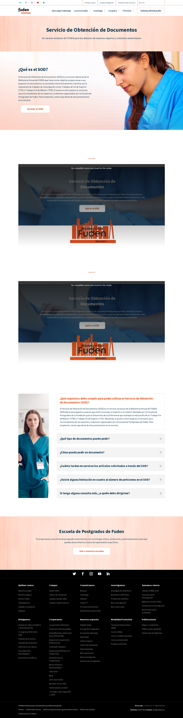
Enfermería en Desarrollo (90, 611)
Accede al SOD (35, 109)
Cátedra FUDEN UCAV (150, 590)
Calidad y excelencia (26, 607)
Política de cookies (87, 710)
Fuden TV (84, 603)
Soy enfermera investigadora (24, 652)
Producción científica (119, 599)
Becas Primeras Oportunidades (55, 666)
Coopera (112, 10)
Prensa (21, 710)
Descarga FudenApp (61, 10)
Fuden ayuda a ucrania (58, 687)
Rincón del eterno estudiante (149, 611)
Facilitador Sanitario (57, 647)
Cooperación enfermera (59, 625)
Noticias (83, 590)
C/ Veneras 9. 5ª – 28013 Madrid (154, 706)
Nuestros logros (25, 595)
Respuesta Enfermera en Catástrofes (59, 652)
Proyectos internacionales (60, 629)
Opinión (83, 599)
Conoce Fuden (81, 10)
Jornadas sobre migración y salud (60, 693)
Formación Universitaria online (120, 626)
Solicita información (151, 10)
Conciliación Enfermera (27, 643)
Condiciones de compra (27, 714)
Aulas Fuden (54, 590)
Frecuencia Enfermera (89, 607)
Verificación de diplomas (90, 661)
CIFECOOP (53, 671)
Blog (51, 675)
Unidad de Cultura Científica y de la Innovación (29, 626)
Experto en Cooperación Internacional (59, 641)
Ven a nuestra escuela (91, 551)
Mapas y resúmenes (150, 625)
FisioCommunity (86, 649)
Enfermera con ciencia (27, 647)
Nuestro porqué (24, 590)
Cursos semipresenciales (121, 636)
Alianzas (21, 611)
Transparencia (24, 603)
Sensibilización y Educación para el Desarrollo (60, 634)
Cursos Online (116, 632)
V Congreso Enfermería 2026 (27, 633)
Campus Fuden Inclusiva (59, 603)
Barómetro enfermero (120, 595)
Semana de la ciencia (27, 639)
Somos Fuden (24, 599)
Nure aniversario (118, 607)
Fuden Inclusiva (86, 641)
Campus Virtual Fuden (58, 599)
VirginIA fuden (85, 625)
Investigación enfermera (121, 590)
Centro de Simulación (58, 595)
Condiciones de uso (33, 710)
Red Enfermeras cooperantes (56, 659)
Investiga (98, 10)
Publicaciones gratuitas (151, 629)
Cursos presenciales (119, 640)
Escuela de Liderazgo (89, 633)
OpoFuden (84, 637)
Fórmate (127, 10)
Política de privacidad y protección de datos (60, 710)
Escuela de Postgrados (89, 629)
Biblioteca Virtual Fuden (151, 601)
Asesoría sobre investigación (148, 596)
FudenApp (84, 595)
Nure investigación (118, 603)
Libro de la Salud (56, 679)
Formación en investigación (153, 605)
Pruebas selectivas (119, 644)
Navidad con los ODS (57, 683)
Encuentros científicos (27, 658)
